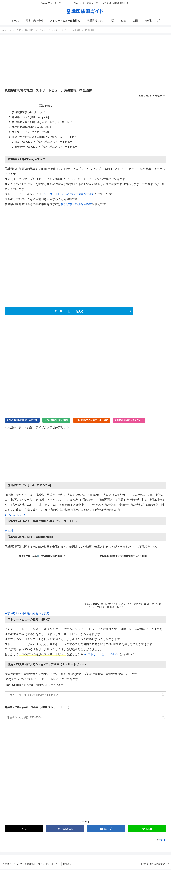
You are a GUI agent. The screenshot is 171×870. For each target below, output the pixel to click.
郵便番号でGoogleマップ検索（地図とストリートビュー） (47, 147)
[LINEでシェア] (147, 830)
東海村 (9, 532)
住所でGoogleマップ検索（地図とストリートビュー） (45, 142)
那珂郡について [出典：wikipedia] (30, 117)
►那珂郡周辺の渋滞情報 (56, 421)
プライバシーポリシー (50, 865)
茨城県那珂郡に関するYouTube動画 (32, 127)
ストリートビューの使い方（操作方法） (69, 195)
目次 (41, 105)
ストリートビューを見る (68, 312)
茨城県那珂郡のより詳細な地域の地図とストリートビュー (44, 122)
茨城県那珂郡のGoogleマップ (28, 112)
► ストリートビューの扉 (101, 655)
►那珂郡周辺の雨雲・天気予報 (22, 421)
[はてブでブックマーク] (106, 830)
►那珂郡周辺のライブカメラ (129, 421)
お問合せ (68, 865)
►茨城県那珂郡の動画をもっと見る (27, 614)
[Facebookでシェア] (65, 830)
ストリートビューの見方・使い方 (30, 132)
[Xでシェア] (24, 830)
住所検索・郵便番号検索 (76, 205)
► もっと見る (15, 516)
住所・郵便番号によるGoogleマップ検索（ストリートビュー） (47, 137)
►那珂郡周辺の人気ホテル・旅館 (91, 421)
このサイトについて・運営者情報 (19, 865)
